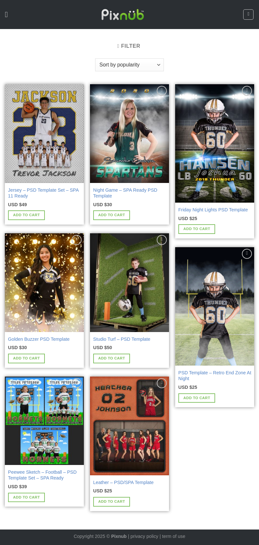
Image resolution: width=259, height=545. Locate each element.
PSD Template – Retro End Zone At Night (214, 375)
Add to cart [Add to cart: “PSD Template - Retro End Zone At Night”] (197, 398)
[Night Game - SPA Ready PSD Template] (129, 133)
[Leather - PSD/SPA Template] (129, 426)
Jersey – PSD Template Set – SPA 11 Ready (43, 193)
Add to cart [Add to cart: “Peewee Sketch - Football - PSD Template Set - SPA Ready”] (26, 497)
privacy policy (144, 536)
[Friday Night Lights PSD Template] (214, 143)
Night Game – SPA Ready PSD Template (125, 193)
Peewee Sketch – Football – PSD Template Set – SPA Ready (42, 475)
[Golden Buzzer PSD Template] (44, 282)
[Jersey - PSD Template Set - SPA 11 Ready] (44, 133)
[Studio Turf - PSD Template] (129, 282)
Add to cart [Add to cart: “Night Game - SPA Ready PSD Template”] (111, 215)
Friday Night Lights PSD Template (213, 209)
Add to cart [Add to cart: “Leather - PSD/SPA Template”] (111, 501)
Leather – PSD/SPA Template (123, 482)
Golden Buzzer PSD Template (39, 339)
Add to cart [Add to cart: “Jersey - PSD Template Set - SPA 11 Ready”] (26, 215)
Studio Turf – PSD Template (121, 339)
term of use (173, 536)
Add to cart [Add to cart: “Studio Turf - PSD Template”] (111, 358)
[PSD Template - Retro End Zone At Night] (214, 306)
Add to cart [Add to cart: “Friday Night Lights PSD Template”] (197, 229)
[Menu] (9, 14)
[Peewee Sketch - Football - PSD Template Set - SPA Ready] (44, 421)
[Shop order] (129, 64)
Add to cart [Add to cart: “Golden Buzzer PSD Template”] (26, 358)
